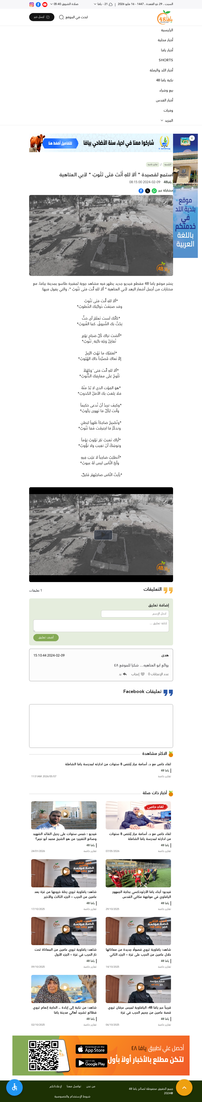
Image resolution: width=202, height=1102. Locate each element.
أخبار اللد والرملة (161, 70)
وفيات (168, 110)
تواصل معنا (74, 1086)
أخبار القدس (164, 100)
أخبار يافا (167, 50)
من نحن (90, 1086)
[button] (192, 138)
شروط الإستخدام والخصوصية (72, 1096)
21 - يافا (105, 4)
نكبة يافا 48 (164, 80)
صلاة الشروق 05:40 (65, 4)
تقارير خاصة (153, 164)
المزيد (168, 120)
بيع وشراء (166, 90)
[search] (73, 17)
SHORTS (166, 60)
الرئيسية (167, 30)
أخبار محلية (165, 40)
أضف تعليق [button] (46, 637)
